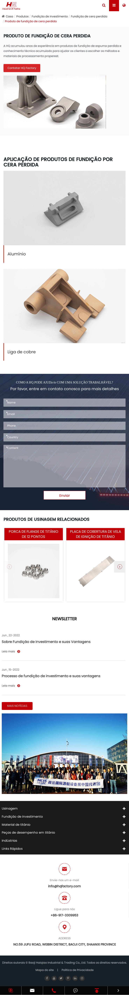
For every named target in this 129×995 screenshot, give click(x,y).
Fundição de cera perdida (89, 16)
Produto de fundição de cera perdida (31, 21)
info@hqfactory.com (64, 886)
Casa (9, 16)
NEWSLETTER (64, 619)
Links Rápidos (12, 848)
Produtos (22, 16)
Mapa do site (45, 970)
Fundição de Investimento (50, 16)
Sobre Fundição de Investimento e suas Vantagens (46, 641)
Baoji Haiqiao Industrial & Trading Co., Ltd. (58, 963)
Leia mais (11, 651)
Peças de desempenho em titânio (28, 832)
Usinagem (10, 808)
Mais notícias (17, 706)
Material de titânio (16, 824)
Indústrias (9, 840)
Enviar (64, 495)
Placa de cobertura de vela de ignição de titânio (95, 534)
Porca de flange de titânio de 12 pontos (33, 534)
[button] (119, 567)
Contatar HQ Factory (22, 68)
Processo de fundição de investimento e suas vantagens (51, 675)
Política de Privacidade (78, 970)
